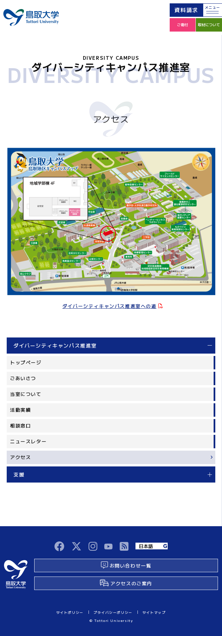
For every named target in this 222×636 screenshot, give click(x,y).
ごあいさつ (23, 378)
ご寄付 (182, 24)
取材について (209, 24)
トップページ (26, 362)
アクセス (20, 457)
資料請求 (186, 10)
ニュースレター (28, 441)
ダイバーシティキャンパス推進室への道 (109, 306)
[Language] (151, 546)
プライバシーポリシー (113, 612)
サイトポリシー (70, 612)
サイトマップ (154, 612)
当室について (26, 394)
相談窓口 (20, 425)
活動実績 (20, 409)
